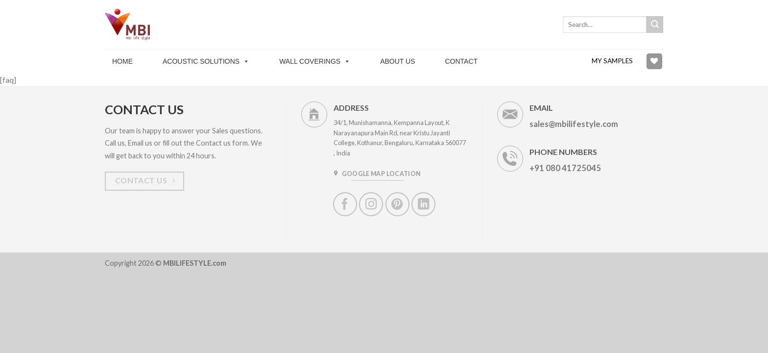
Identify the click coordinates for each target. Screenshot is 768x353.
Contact (461, 61)
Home (122, 61)
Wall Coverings (314, 61)
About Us (397, 61)
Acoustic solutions (206, 61)
